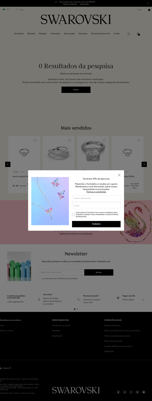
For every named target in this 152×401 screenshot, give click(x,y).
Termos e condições (96, 192)
